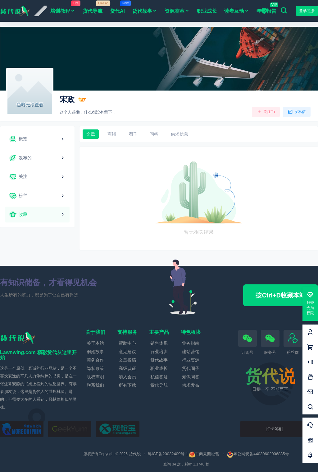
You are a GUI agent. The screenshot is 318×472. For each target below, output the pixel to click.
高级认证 (127, 368)
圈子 (133, 134)
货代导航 (159, 385)
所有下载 (127, 385)
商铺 (111, 134)
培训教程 (64, 10)
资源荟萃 (177, 11)
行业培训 (159, 351)
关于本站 (95, 343)
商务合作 (95, 360)
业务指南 (190, 343)
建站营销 (190, 351)
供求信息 (179, 134)
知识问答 (190, 376)
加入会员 (127, 376)
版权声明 (95, 376)
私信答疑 (159, 376)
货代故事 (144, 11)
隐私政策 (95, 368)
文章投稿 (127, 360)
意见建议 (127, 351)
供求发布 (190, 385)
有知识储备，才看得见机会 (48, 282)
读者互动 (236, 11)
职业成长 (159, 368)
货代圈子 (190, 368)
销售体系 (159, 343)
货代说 (134, 453)
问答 (154, 134)
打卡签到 (274, 429)
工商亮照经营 (207, 453)
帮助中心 (127, 343)
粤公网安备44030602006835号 (258, 453)
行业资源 (190, 360)
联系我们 (95, 385)
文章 (90, 134)
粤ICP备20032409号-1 (168, 453)
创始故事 (95, 351)
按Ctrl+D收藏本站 (281, 295)
